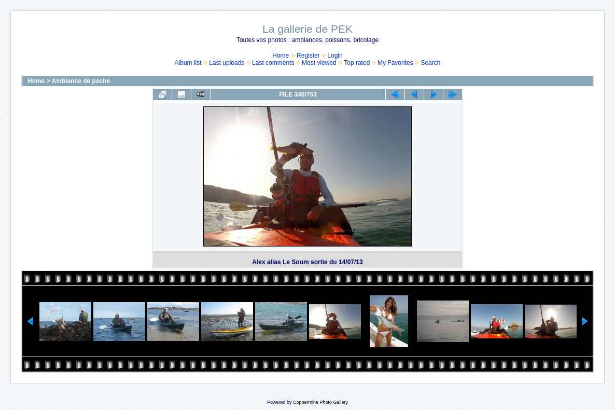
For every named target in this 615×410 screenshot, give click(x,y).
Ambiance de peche (81, 81)
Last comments (273, 62)
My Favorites (395, 62)
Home (280, 55)
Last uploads (226, 62)
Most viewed (319, 62)
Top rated (357, 62)
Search (430, 62)
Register (308, 55)
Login (334, 55)
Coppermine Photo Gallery (320, 402)
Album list (188, 62)
